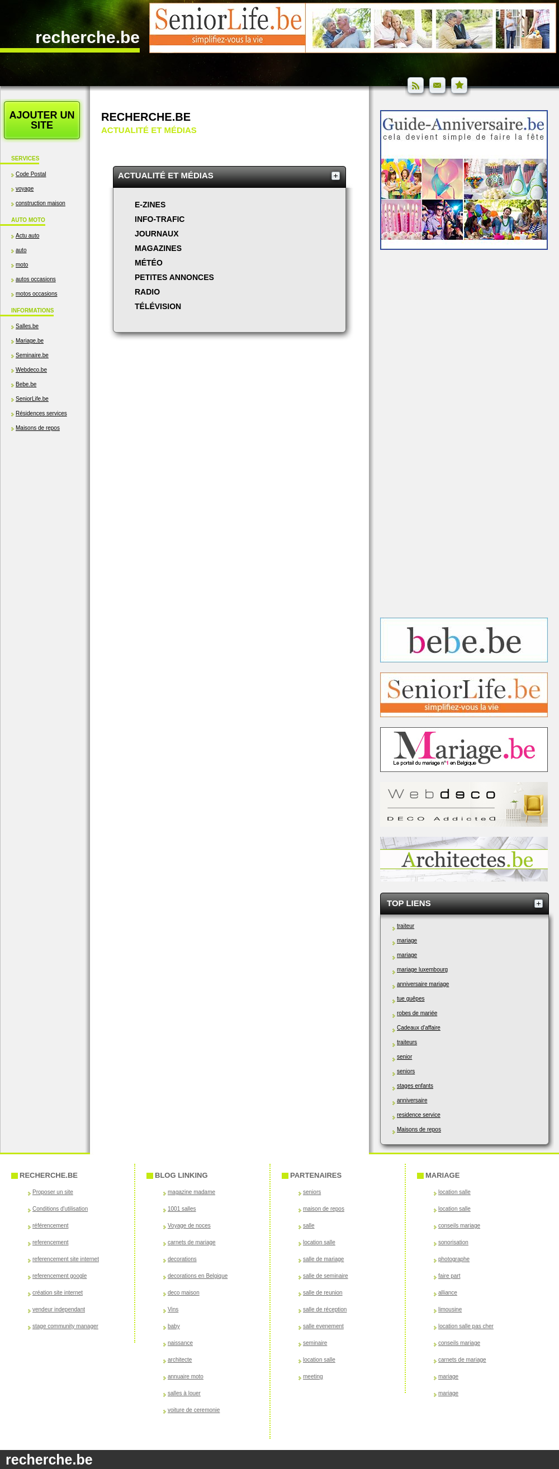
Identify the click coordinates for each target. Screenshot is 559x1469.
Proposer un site (52, 1192)
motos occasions (36, 294)
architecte (180, 1360)
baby (174, 1326)
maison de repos (323, 1209)
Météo (149, 262)
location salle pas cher (466, 1326)
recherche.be (87, 37)
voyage (25, 189)
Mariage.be (30, 341)
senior (404, 1057)
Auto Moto (28, 220)
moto (22, 265)
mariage (407, 940)
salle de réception (325, 1309)
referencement (50, 1242)
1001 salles (182, 1209)
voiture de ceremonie (194, 1410)
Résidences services (41, 413)
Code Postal (31, 174)
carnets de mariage (192, 1242)
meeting (313, 1376)
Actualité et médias (166, 175)
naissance (180, 1343)
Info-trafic (159, 219)
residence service (418, 1115)
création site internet (57, 1293)
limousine (450, 1309)
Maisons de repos (38, 428)
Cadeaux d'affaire (418, 1028)
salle (309, 1225)
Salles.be (27, 326)
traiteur (405, 926)
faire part (449, 1276)
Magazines (158, 248)
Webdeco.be (31, 370)
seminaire (315, 1343)
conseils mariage (459, 1225)
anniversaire (412, 1100)
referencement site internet (65, 1259)
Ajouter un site (41, 120)
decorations (182, 1259)
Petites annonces (174, 277)
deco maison (184, 1293)
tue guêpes (411, 999)
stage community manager (65, 1326)
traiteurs (407, 1042)
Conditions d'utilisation (60, 1209)
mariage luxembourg (422, 969)
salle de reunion (323, 1293)
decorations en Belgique (198, 1276)
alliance (447, 1293)
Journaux (157, 233)
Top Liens (409, 903)
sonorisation (453, 1242)
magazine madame (191, 1192)
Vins (173, 1309)
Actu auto (27, 236)
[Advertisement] (44, 552)
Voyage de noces (189, 1225)
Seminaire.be (32, 355)
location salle (319, 1242)
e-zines (150, 204)
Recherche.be (146, 117)
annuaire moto (185, 1376)
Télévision (158, 306)
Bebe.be (26, 384)
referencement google (59, 1276)
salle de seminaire (325, 1276)
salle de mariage (323, 1259)
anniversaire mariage (423, 984)
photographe (454, 1259)
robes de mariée (417, 1013)
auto (21, 250)
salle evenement (323, 1326)
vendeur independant (58, 1309)
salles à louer (184, 1393)
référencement (50, 1225)
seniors (406, 1071)
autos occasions (36, 279)
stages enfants (415, 1086)
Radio (147, 291)
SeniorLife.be (32, 399)
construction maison (40, 203)
